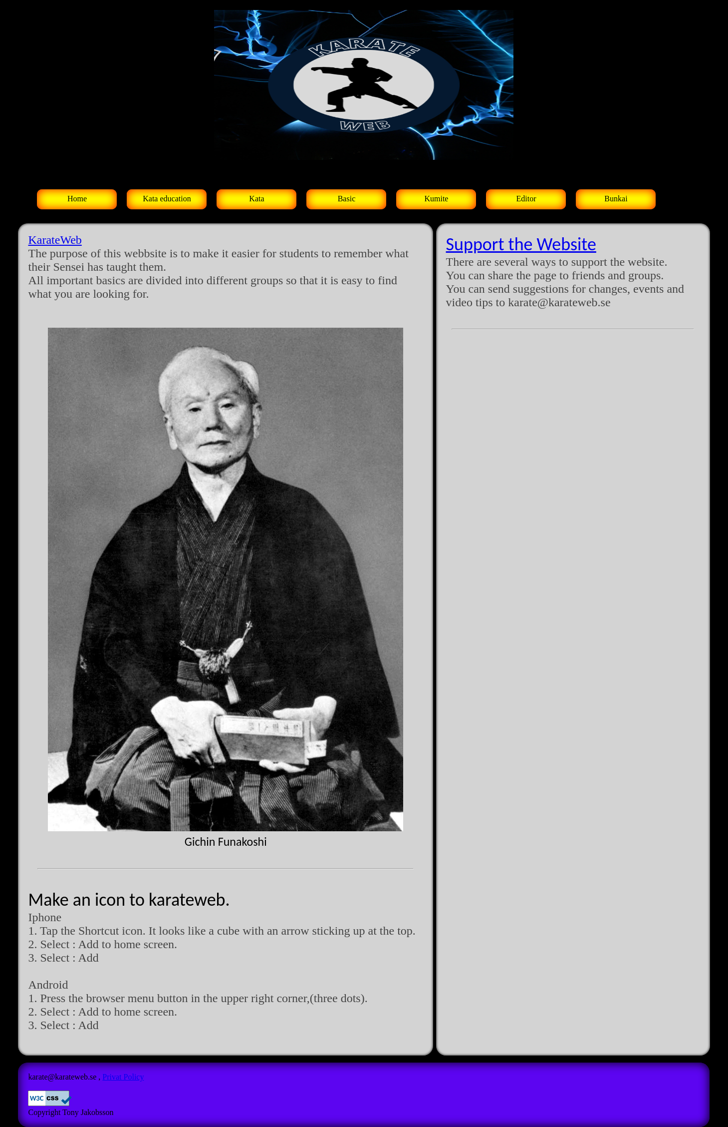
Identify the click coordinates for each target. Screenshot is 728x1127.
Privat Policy (123, 1077)
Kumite (436, 198)
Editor (526, 198)
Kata (256, 198)
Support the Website (521, 244)
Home (77, 198)
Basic (347, 198)
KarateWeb (54, 239)
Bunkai (615, 198)
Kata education (167, 198)
